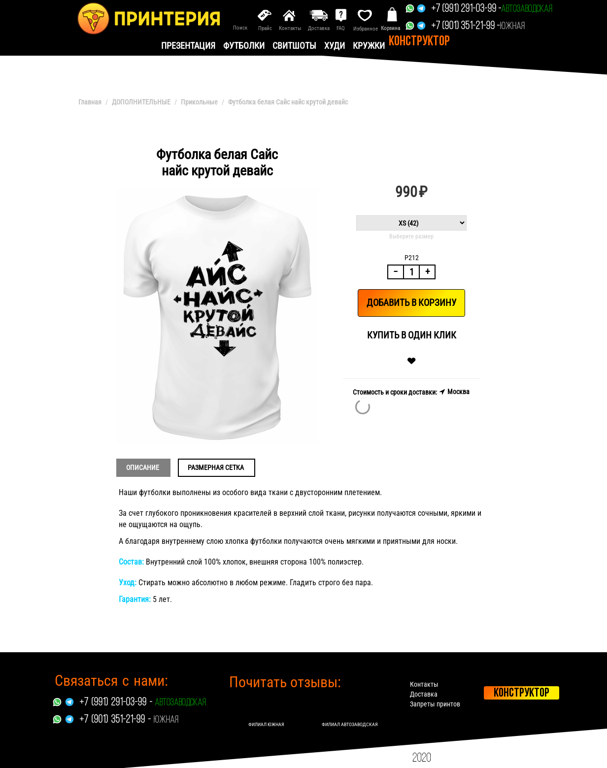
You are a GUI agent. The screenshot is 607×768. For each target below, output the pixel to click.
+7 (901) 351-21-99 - (465, 26)
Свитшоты (294, 45)
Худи (334, 45)
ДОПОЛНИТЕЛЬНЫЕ (141, 102)
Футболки (244, 45)
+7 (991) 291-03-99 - (466, 9)
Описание (142, 467)
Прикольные (199, 102)
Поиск (240, 28)
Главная (89, 102)
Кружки (369, 45)
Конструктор (419, 42)
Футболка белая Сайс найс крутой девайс (288, 102)
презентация (188, 45)
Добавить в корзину (411, 302)
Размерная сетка (216, 467)
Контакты (424, 684)
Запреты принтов (435, 704)
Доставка (424, 694)
